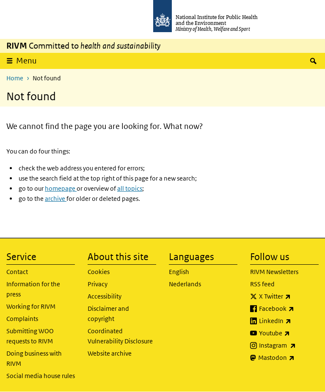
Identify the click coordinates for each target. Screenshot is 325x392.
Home (14, 78)
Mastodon (288, 358)
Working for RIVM (30, 306)
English (179, 272)
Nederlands (185, 284)
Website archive (110, 353)
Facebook (289, 309)
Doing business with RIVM (34, 358)
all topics (129, 188)
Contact (17, 272)
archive (55, 199)
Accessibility (104, 296)
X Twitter (289, 296)
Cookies (99, 272)
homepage (61, 188)
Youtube (289, 333)
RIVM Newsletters (274, 272)
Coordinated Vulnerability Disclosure (120, 336)
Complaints (22, 319)
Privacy (97, 284)
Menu (26, 61)
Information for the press (33, 289)
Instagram (289, 345)
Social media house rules (40, 376)
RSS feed (262, 284)
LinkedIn (289, 321)
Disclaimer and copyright (108, 313)
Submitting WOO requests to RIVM (30, 336)
